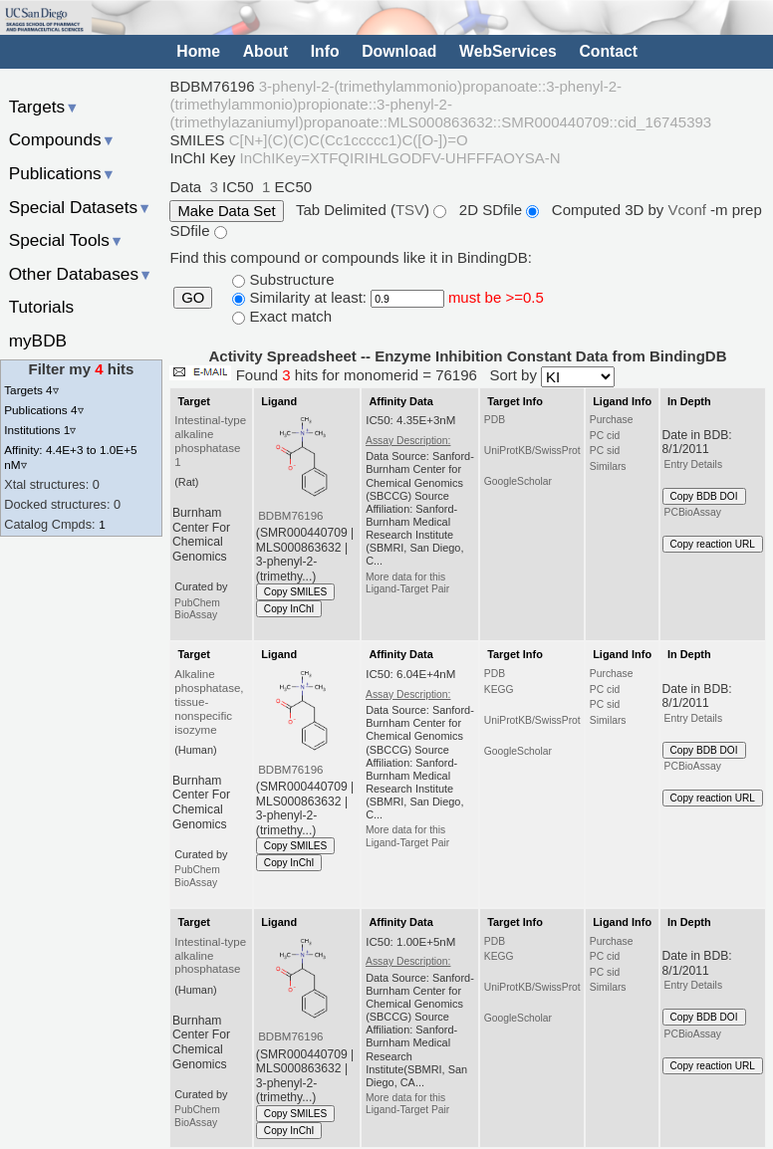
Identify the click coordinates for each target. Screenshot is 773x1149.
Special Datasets (80, 207)
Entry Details (693, 464)
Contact (608, 50)
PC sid (605, 450)
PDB (494, 419)
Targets (44, 106)
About (265, 50)
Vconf (689, 209)
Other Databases (81, 274)
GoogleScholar (518, 481)
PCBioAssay (692, 512)
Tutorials (42, 307)
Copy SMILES (296, 591)
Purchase (612, 419)
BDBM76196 (290, 516)
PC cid (605, 435)
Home (198, 50)
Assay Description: (408, 440)
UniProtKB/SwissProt (532, 450)
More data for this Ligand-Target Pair (407, 583)
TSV (409, 209)
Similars (608, 466)
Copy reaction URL (712, 544)
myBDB (38, 340)
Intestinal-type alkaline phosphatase (210, 956)
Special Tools (67, 240)
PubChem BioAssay (197, 608)
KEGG (499, 689)
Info (325, 50)
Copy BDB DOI (704, 496)
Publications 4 (43, 409)
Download (399, 50)
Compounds (62, 139)
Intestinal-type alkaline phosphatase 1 (210, 441)
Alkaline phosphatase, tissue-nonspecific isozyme (208, 701)
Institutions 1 (40, 429)
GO (192, 298)
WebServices (508, 50)
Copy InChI (289, 608)
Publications (62, 173)
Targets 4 (31, 389)
